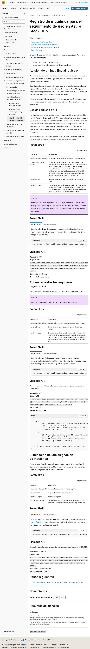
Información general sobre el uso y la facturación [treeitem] (16, 92)
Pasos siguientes (36, 50)
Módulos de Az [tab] (35, 224)
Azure (38, 15)
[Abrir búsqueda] (76, 3)
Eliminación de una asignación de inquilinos (45, 47)
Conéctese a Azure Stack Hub (51, 361)
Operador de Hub (57, 15)
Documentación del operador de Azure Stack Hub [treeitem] (14, 28)
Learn (32, 15)
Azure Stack (46, 15)
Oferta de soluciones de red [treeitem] (14, 77)
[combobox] (13, 18)
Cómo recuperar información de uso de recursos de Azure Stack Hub (58, 582)
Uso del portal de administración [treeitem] (11, 41)
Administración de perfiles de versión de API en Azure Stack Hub (53, 139)
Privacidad (63, 645)
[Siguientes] (72, 2)
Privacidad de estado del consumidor (13, 647)
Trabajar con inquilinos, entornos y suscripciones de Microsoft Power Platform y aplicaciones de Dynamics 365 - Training (57, 618)
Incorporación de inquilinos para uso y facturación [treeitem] (15, 112)
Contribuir (54, 645)
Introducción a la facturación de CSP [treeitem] (15, 104)
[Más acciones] (86, 15)
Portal (67, 8)
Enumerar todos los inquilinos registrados (44, 44)
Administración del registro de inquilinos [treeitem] (16, 119)
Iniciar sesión (83, 2)
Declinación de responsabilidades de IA (14, 645)
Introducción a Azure (79, 8)
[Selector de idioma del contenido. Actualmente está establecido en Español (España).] (10, 640)
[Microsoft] (3, 2)
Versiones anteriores (35, 645)
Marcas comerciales (48, 647)
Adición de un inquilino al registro (41, 42)
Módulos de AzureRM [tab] (50, 224)
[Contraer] (25, 13)
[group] (59, 244)
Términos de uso (34, 647)
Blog (45, 645)
